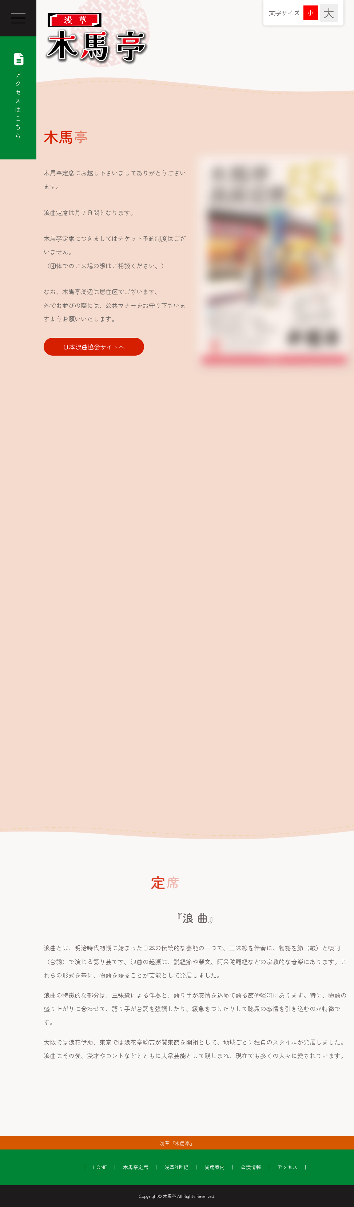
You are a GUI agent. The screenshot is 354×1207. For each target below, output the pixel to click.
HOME (100, 1167)
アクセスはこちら (18, 94)
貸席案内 (214, 1167)
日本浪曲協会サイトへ (94, 346)
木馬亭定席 (135, 1167)
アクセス (287, 1167)
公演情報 (251, 1167)
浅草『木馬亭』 (177, 1143)
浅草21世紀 (176, 1167)
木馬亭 (169, 1196)
